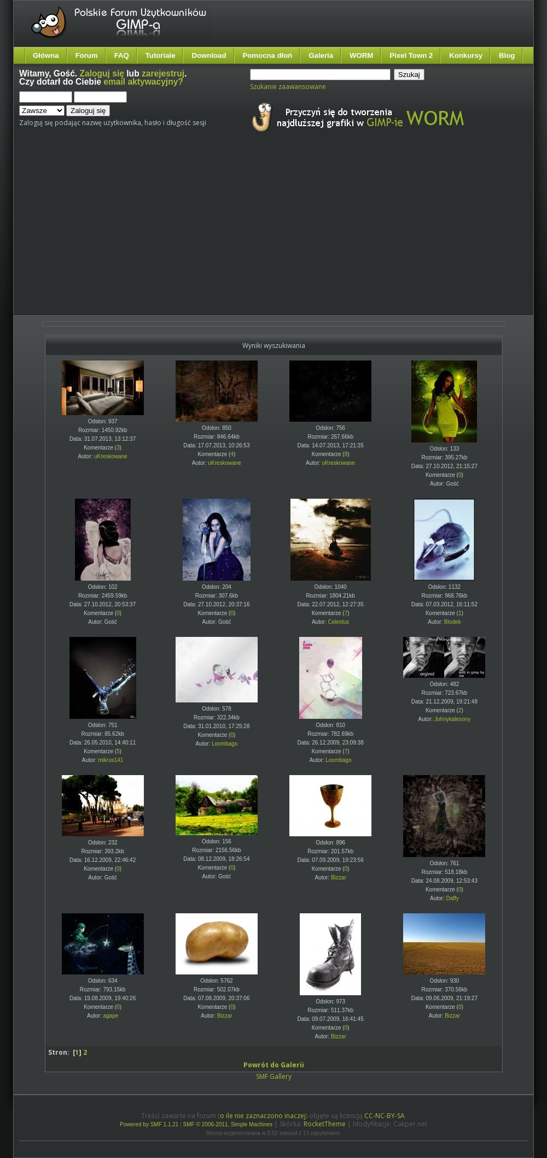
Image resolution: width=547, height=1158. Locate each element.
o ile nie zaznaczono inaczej (263, 1115)
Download (208, 55)
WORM (361, 55)
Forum (86, 55)
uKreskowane (110, 456)
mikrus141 (110, 760)
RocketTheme (325, 1124)
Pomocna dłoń (268, 55)
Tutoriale (161, 55)
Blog (507, 55)
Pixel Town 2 (411, 55)
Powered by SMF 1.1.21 (149, 1124)
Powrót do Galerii (273, 1065)
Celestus (338, 622)
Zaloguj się (102, 73)
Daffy (452, 898)
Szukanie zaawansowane (288, 86)
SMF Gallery (274, 1076)
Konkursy (465, 55)
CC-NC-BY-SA (384, 1115)
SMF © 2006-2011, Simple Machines (228, 1124)
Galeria (321, 55)
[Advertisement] (219, 233)
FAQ (121, 55)
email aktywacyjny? (143, 81)
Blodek (452, 622)
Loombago (224, 744)
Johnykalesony (452, 719)
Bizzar (338, 878)
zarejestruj (163, 73)
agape (110, 1016)
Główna (46, 55)
